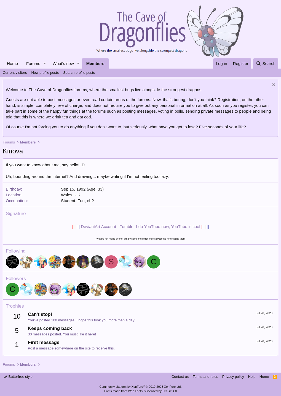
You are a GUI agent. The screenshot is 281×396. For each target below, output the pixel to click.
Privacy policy (233, 377)
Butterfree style (18, 377)
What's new (63, 63)
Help (252, 377)
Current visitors (15, 72)
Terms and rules (205, 377)
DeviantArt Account (98, 226)
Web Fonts (135, 391)
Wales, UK (70, 194)
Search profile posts (79, 72)
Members (95, 63)
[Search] (265, 63)
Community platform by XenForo (141, 386)
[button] (45, 63)
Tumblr (126, 226)
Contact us (180, 377)
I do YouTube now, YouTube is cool (168, 226)
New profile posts (45, 72)
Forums (33, 63)
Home (12, 63)
